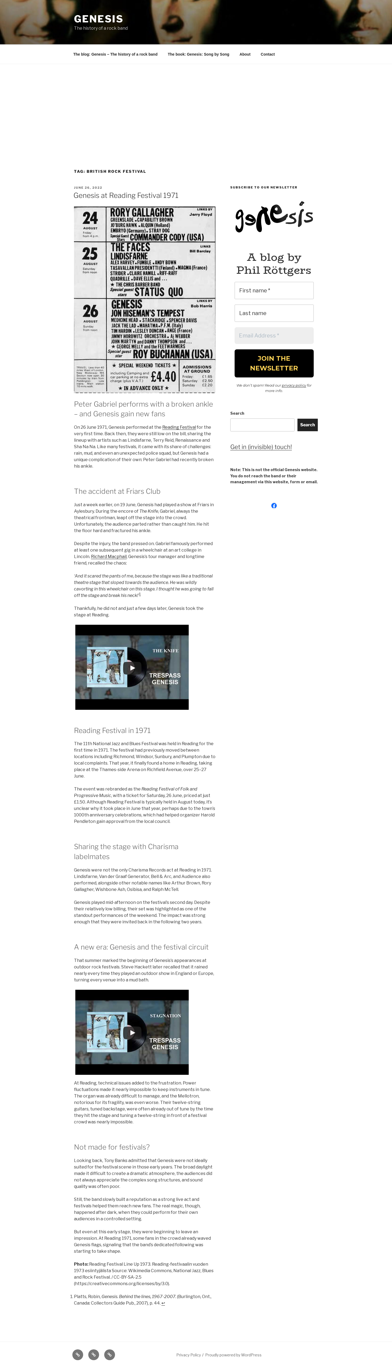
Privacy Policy (188, 1355)
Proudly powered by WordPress (233, 1355)
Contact (268, 54)
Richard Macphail (109, 556)
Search (237, 413)
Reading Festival (179, 427)
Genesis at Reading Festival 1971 (125, 195)
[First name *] (274, 290)
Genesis (99, 19)
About (244, 54)
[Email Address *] (274, 335)
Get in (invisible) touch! (261, 446)
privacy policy (294, 385)
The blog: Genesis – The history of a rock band (115, 54)
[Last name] (274, 313)
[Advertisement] (196, 104)
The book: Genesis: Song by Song (198, 54)
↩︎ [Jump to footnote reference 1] (163, 1303)
